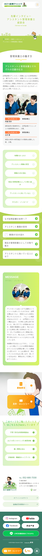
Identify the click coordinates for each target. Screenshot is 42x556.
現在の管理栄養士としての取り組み (20, 183)
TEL (29, 551)
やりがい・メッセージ (20, 202)
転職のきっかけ (20, 155)
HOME (7, 39)
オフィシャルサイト (21, 498)
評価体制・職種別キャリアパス (19, 457)
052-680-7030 (30, 477)
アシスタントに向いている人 (20, 193)
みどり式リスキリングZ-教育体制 (19, 441)
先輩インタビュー (17, 39)
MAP (34, 490)
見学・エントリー (14, 551)
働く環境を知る (19, 449)
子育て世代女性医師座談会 (19, 432)
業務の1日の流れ (20, 173)
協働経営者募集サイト (21, 504)
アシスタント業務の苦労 (20, 164)
